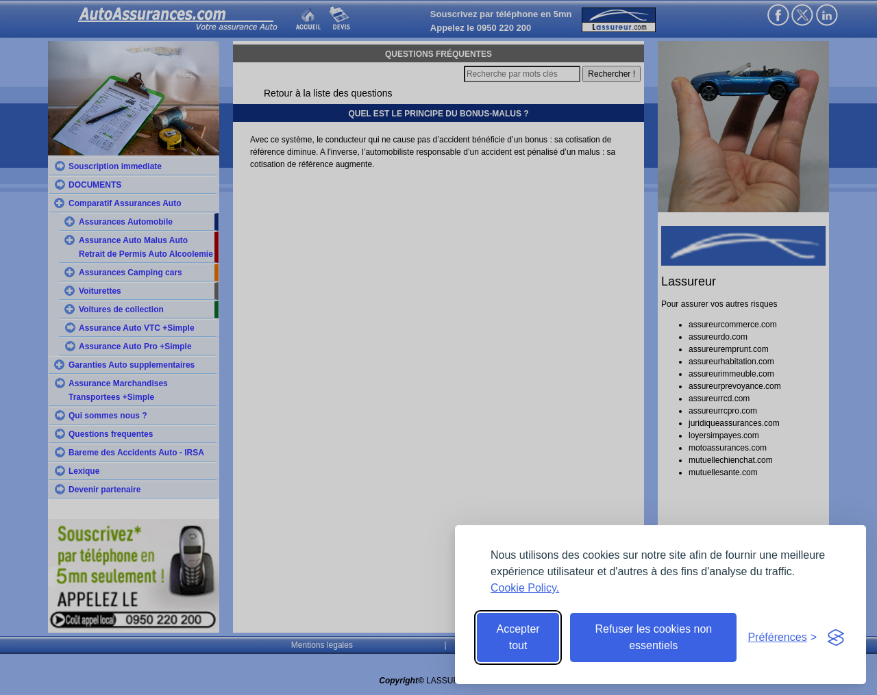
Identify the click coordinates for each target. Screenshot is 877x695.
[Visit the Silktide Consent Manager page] (836, 637)
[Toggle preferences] (782, 637)
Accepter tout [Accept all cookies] (518, 637)
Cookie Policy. (525, 588)
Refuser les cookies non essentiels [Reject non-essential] (653, 637)
